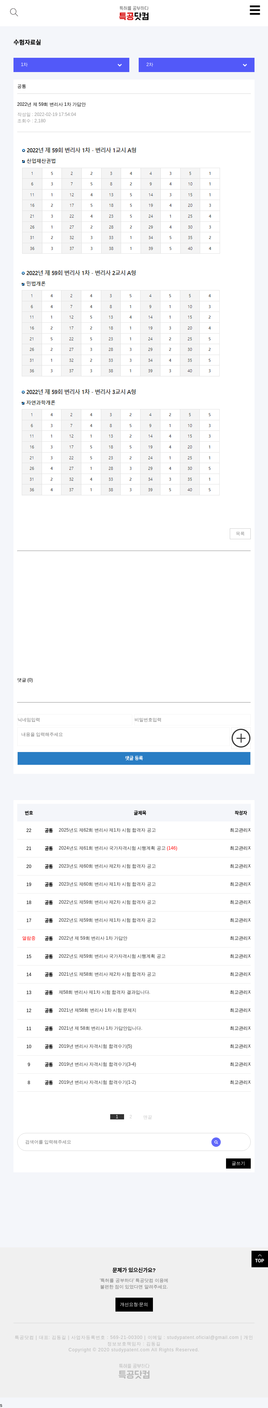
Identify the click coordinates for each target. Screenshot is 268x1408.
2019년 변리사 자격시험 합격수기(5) (95, 1046)
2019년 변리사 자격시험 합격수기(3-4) (97, 1064)
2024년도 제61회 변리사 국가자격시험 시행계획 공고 (118, 848)
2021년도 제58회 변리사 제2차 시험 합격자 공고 (107, 974)
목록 (240, 533)
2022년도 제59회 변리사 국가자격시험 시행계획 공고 (112, 956)
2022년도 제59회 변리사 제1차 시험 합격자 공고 (107, 920)
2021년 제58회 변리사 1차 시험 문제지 (97, 1010)
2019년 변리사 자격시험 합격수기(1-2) (97, 1082)
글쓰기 (238, 1163)
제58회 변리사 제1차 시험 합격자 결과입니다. (104, 992)
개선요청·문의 (134, 1304)
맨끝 (147, 1117)
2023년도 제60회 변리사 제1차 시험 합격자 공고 (107, 884)
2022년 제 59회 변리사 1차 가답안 (93, 938)
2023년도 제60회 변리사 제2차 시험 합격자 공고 (107, 866)
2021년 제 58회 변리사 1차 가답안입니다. (100, 1028)
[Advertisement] (134, 616)
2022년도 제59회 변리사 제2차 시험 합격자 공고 (107, 902)
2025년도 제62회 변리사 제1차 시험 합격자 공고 (107, 830)
